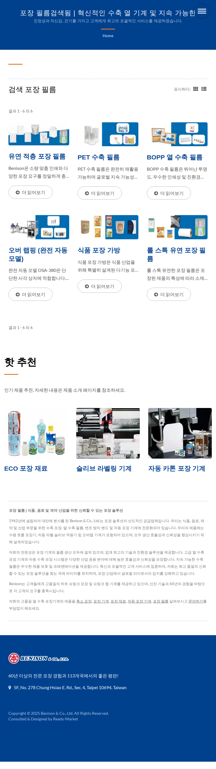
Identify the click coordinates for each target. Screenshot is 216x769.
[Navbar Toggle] (202, 11)
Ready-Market (66, 726)
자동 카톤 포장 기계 (176, 469)
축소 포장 (85, 608)
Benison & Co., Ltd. (57, 720)
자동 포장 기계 (142, 608)
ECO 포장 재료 (26, 469)
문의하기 (199, 608)
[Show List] (204, 89)
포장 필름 (164, 608)
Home (108, 35)
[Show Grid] (195, 89)
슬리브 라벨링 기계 (104, 469)
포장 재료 (120, 608)
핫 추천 (20, 362)
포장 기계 (103, 608)
